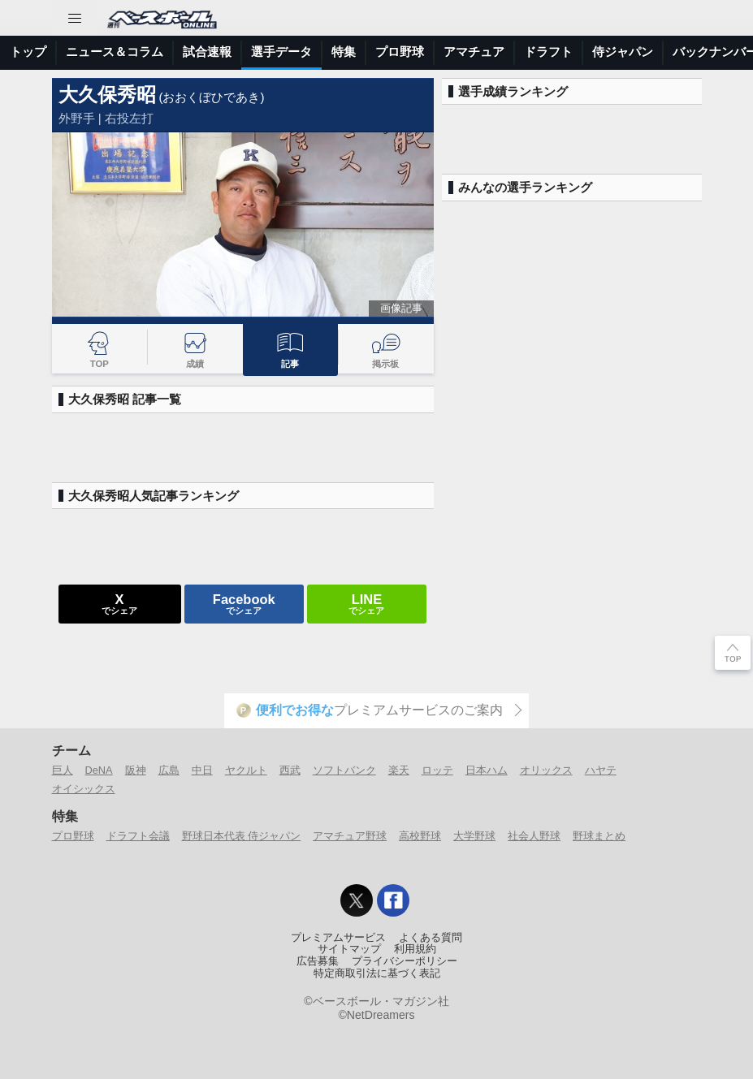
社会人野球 (534, 836)
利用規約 (415, 949)
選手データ (281, 51)
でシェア (119, 603)
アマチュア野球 (350, 836)
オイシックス (83, 789)
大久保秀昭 (107, 95)
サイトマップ (349, 949)
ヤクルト (246, 770)
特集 (343, 51)
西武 (290, 770)
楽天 (398, 770)
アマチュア (474, 51)
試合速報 (207, 51)
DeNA (99, 770)
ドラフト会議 (138, 836)
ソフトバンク (344, 770)
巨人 (62, 770)
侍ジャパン (622, 51)
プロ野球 (399, 51)
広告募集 (317, 961)
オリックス (546, 770)
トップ (28, 51)
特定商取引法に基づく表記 (377, 973)
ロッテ (437, 770)
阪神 (135, 770)
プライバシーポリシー (404, 961)
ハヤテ (601, 770)
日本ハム (486, 770)
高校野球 (420, 836)
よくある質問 (430, 937)
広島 (169, 770)
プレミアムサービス (338, 937)
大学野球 (474, 836)
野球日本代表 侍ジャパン (241, 836)
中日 (202, 770)
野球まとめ (599, 836)
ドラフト (548, 51)
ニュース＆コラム (114, 51)
